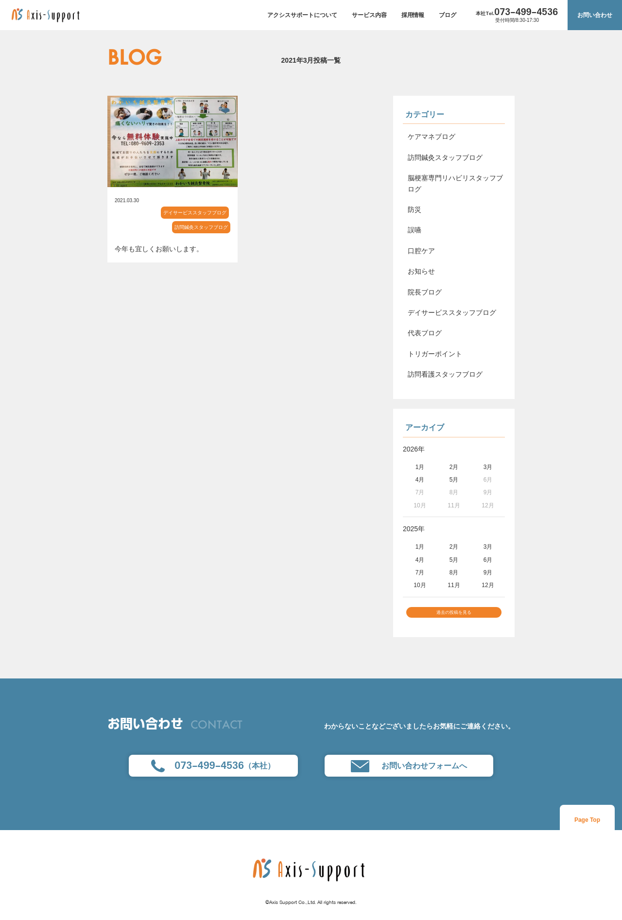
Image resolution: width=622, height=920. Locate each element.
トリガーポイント (435, 354)
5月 (454, 479)
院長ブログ (425, 292)
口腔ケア (421, 251)
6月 (488, 559)
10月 (420, 585)
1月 (420, 467)
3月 (488, 467)
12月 (488, 585)
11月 (454, 585)
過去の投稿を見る (454, 615)
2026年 (414, 449)
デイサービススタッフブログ (194, 212)
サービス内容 (369, 15)
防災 (414, 209)
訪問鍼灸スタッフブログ (201, 227)
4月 (420, 479)
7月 (420, 572)
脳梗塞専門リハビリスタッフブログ (455, 183)
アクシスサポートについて (302, 15)
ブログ (447, 15)
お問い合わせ (594, 15)
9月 (488, 572)
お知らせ (421, 271)
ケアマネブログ (431, 136)
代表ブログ (425, 333)
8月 (454, 572)
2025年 (414, 529)
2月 (454, 467)
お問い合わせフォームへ (409, 771)
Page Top (587, 825)
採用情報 (413, 15)
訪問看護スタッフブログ (445, 374)
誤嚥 (414, 230)
